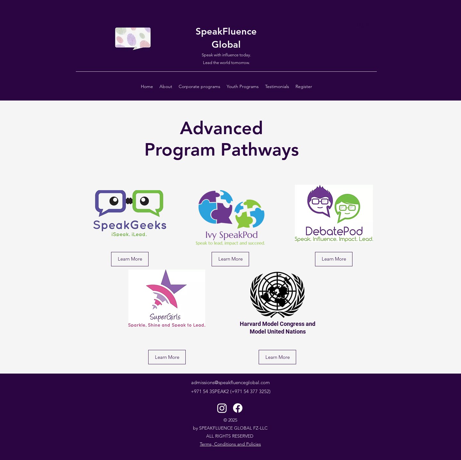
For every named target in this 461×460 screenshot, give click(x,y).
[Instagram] (222, 408)
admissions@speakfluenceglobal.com (230, 382)
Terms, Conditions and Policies (230, 444)
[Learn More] (130, 259)
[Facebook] (237, 408)
